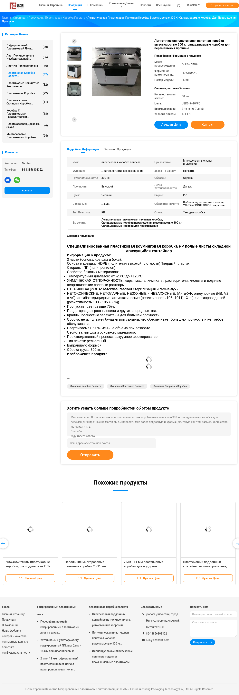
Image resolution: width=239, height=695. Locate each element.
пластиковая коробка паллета (108, 606)
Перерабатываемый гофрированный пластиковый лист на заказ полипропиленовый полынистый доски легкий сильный (59, 627)
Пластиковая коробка (27, 93)
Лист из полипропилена (27, 66)
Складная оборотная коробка (170, 386)
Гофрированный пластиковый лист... (27, 47)
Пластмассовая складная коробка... (27, 102)
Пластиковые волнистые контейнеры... (27, 84)
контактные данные (15, 641)
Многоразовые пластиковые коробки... (27, 136)
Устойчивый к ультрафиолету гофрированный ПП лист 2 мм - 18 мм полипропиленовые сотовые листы (60, 646)
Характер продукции (117, 149)
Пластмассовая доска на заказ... (27, 125)
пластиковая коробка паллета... (27, 74)
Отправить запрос (222, 5)
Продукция (9, 619)
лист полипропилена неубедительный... (27, 57)
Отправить (90, 455)
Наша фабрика (11, 630)
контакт (27, 190)
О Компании (10, 625)
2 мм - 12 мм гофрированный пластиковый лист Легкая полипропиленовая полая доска (59, 664)
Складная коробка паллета (85, 386)
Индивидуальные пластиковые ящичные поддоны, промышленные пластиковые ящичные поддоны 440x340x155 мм (112, 657)
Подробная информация (83, 149)
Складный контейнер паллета (127, 386)
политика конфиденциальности (15, 650)
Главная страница (13, 614)
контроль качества (14, 636)
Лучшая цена (171, 124)
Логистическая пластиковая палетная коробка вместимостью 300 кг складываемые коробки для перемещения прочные (110, 638)
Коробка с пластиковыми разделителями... (27, 113)
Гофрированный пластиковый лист (56, 610)
